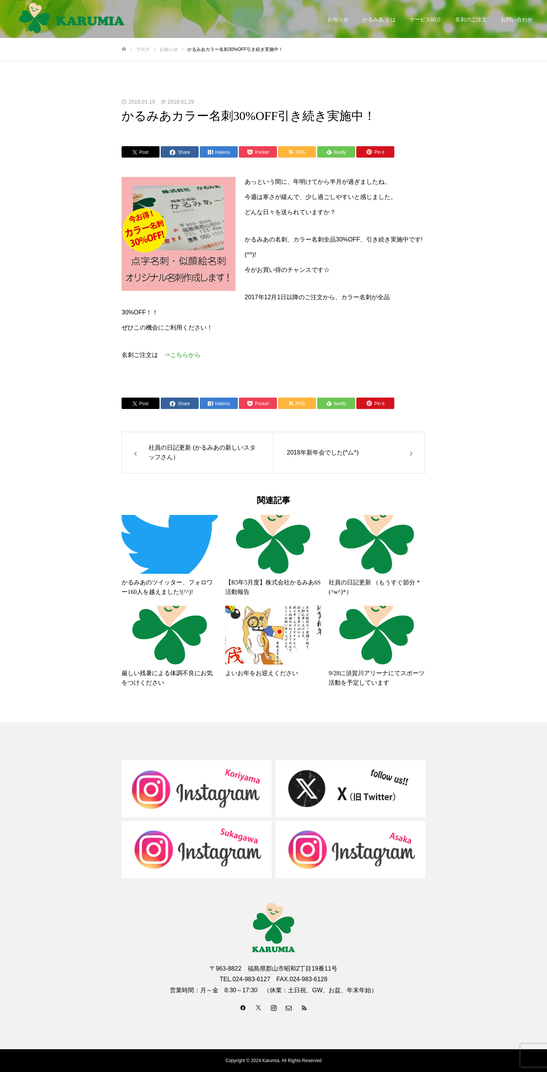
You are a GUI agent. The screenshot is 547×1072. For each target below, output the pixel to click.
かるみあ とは (379, 19)
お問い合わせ (517, 19)
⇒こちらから (182, 355)
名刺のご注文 (471, 19)
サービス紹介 (425, 19)
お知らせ (338, 19)
